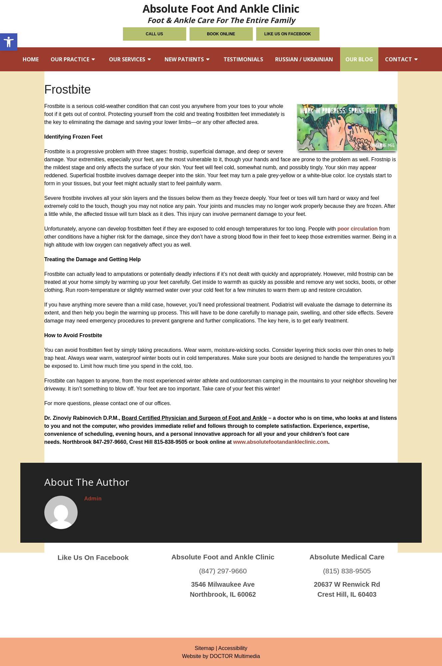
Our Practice (70, 59)
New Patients (184, 59)
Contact (398, 59)
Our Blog (359, 59)
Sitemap (204, 648)
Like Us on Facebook (287, 34)
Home (31, 59)
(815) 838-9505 (347, 556)
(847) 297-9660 (223, 556)
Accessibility (232, 648)
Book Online (221, 34)
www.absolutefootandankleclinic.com (280, 442)
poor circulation (357, 229)
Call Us (154, 34)
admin (93, 498)
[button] (8, 42)
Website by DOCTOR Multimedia (221, 656)
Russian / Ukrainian (304, 59)
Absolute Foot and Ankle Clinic (221, 12)
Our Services (127, 59)
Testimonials (243, 59)
